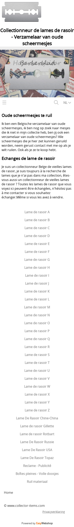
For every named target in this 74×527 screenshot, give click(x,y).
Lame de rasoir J (37, 283)
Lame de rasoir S (37, 355)
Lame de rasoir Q (37, 339)
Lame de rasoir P (37, 331)
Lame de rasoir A (37, 212)
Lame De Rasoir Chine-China (37, 418)
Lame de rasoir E (37, 244)
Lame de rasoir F (37, 252)
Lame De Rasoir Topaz (37, 458)
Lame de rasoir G (37, 259)
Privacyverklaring (53, 512)
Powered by (37, 523)
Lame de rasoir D (37, 236)
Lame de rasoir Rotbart (37, 434)
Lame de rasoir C (37, 228)
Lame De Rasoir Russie (37, 442)
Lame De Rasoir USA (37, 450)
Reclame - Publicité (37, 466)
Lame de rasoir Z (37, 410)
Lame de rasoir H (37, 267)
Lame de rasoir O (37, 323)
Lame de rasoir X (37, 394)
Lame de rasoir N (37, 315)
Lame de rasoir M (37, 307)
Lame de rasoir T (37, 363)
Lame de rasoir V (37, 378)
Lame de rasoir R (37, 347)
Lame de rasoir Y (37, 402)
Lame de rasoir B (37, 220)
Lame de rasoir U (37, 370)
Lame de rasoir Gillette (37, 426)
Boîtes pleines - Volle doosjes (37, 474)
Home (8, 492)
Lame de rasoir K (37, 291)
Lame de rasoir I (37, 275)
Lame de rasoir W (37, 386)
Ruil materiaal (37, 481)
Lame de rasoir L (37, 299)
